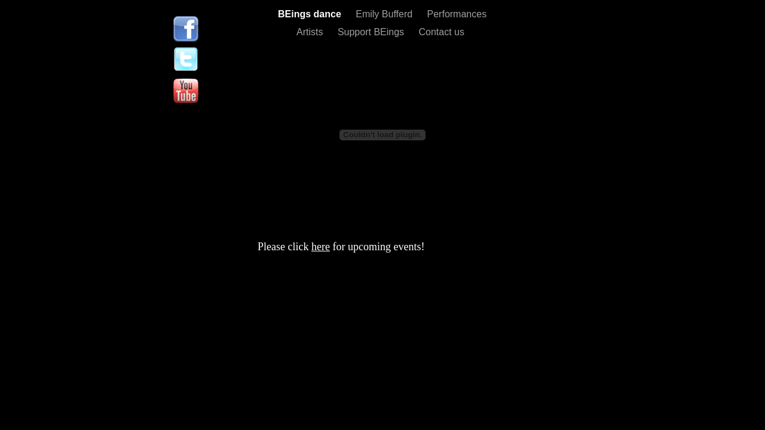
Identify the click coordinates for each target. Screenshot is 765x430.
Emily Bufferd (385, 14)
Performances (457, 14)
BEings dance (311, 14)
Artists (311, 32)
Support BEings (372, 32)
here (320, 247)
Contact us (441, 32)
